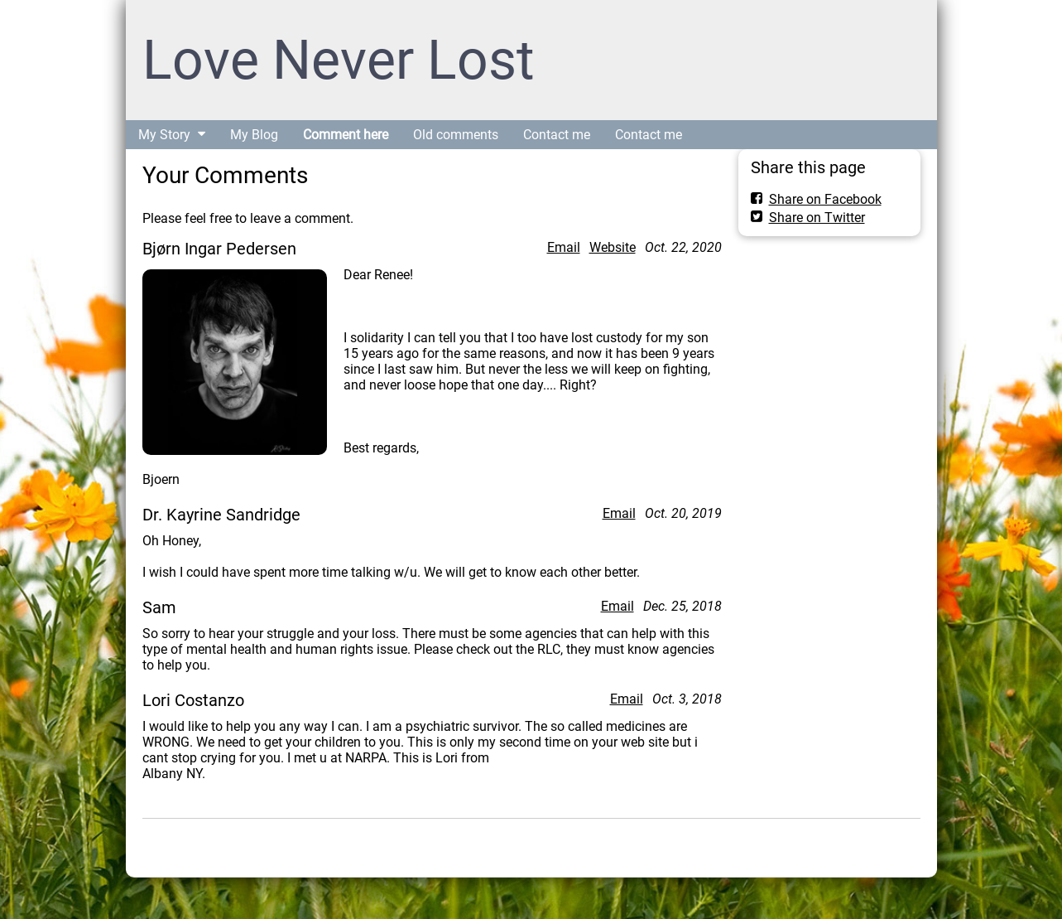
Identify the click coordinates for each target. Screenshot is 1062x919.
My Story (164, 135)
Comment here (345, 135)
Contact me (556, 135)
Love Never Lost (338, 60)
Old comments (455, 135)
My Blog (254, 135)
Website (612, 247)
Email (563, 247)
